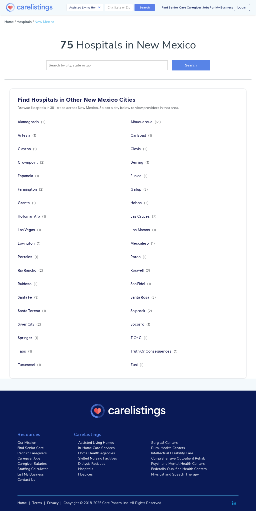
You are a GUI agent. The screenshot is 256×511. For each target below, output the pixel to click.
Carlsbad (141, 135)
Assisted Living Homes (96, 442)
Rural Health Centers (168, 448)
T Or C (139, 338)
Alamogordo (32, 122)
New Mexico (44, 21)
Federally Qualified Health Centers (179, 469)
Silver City (29, 324)
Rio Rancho (30, 270)
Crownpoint (31, 162)
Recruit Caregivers (32, 453)
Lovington (29, 243)
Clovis (139, 149)
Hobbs (139, 203)
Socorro (140, 324)
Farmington (31, 189)
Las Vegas (29, 230)
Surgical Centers (164, 442)
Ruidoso (28, 284)
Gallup (139, 189)
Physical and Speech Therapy (175, 474)
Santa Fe (28, 297)
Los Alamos (143, 230)
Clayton (27, 149)
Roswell (140, 270)
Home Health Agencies (96, 453)
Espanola (28, 176)
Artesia (27, 135)
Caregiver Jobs (198, 7)
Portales (28, 257)
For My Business (221, 7)
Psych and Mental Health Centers (178, 463)
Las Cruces (143, 216)
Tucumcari (29, 365)
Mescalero (142, 243)
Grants (27, 203)
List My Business (31, 474)
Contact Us (26, 479)
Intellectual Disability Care (172, 453)
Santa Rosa (143, 297)
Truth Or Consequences (154, 351)
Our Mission (27, 442)
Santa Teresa (32, 311)
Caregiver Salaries (32, 463)
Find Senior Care (174, 7)
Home (9, 21)
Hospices (85, 474)
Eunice (139, 176)
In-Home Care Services (96, 448)
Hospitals (24, 21)
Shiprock (141, 311)
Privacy (52, 503)
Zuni (137, 365)
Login (242, 7)
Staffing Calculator (33, 469)
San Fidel (140, 284)
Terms (37, 503)
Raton (138, 257)
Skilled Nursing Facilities (97, 458)
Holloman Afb (32, 216)
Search (145, 7)
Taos (25, 351)
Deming (139, 162)
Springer (28, 338)
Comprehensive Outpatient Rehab (178, 458)
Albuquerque (145, 122)
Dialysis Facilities (91, 463)
